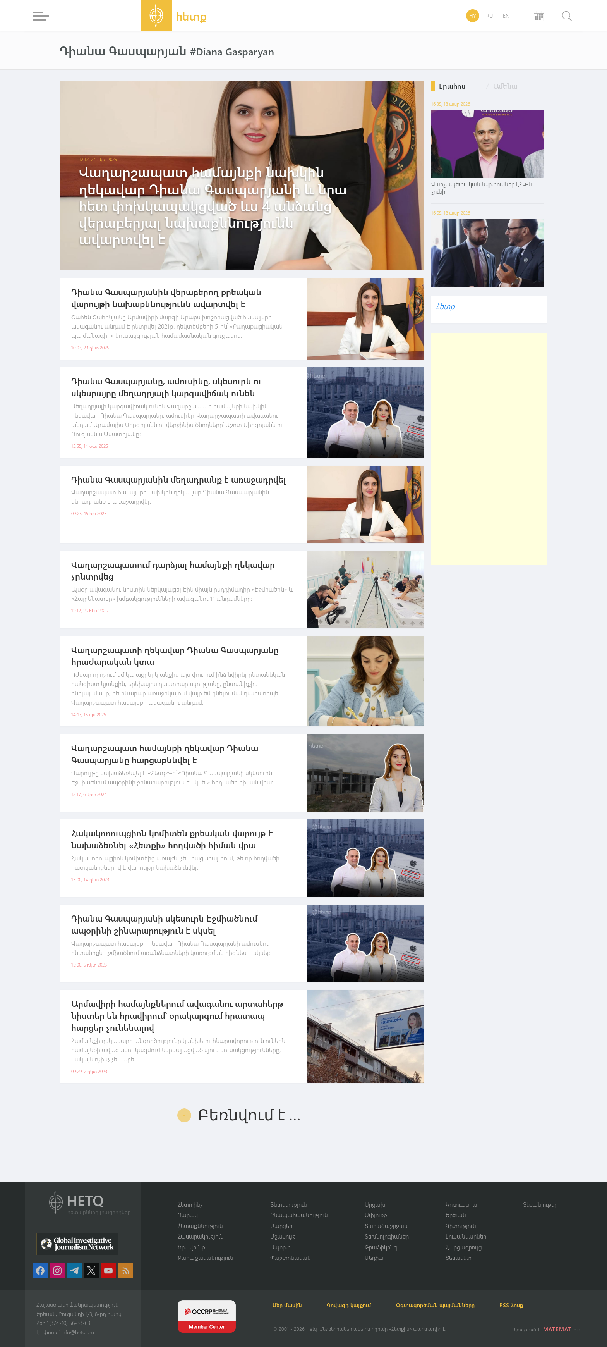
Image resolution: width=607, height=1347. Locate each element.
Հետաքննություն (200, 1226)
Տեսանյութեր (540, 1204)
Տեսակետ (459, 1257)
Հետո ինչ (190, 1204)
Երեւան (456, 1215)
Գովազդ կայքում (349, 1305)
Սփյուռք (376, 1215)
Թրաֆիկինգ (381, 1247)
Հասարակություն (201, 1236)
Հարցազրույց (464, 1247)
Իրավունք (191, 1247)
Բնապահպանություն (299, 1215)
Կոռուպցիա (461, 1204)
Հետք (444, 306)
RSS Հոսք (511, 1305)
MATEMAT (557, 1329)
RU (489, 15)
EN (506, 15)
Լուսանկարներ (466, 1236)
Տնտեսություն (288, 1204)
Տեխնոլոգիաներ (387, 1236)
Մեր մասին (287, 1305)
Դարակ (188, 1215)
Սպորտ (280, 1247)
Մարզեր (281, 1226)
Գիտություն (461, 1226)
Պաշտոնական (290, 1257)
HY (472, 15)
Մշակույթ (283, 1236)
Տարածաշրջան (386, 1226)
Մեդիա (374, 1257)
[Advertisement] (489, 449)
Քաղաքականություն (205, 1257)
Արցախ (375, 1204)
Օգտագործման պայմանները (435, 1305)
